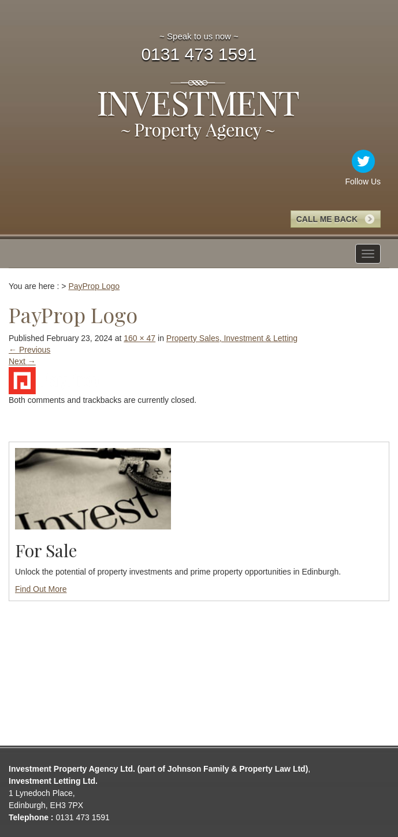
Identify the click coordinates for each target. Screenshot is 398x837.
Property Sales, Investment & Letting (231, 338)
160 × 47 (139, 338)
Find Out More (40, 589)
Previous (29, 349)
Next (22, 361)
